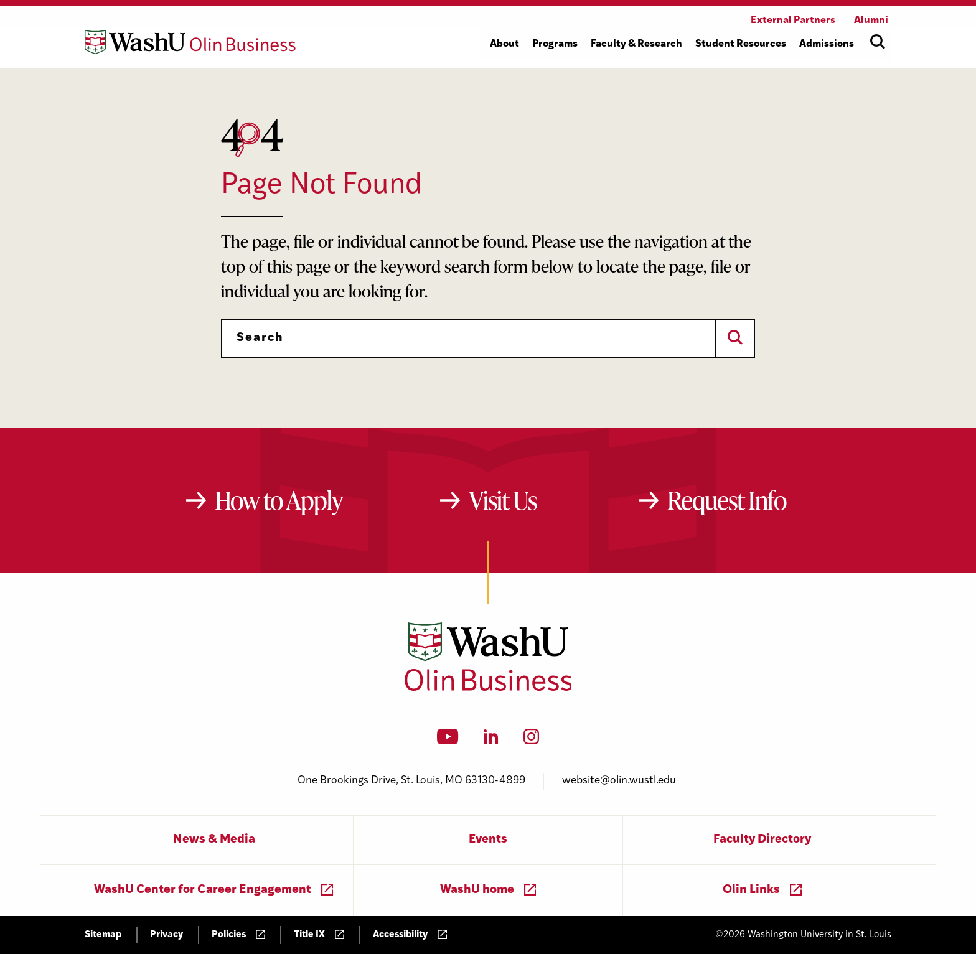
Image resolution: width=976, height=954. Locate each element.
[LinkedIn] (491, 740)
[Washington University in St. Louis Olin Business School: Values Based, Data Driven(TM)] (488, 688)
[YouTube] (448, 740)
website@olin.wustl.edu (619, 780)
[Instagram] (531, 740)
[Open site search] (877, 41)
